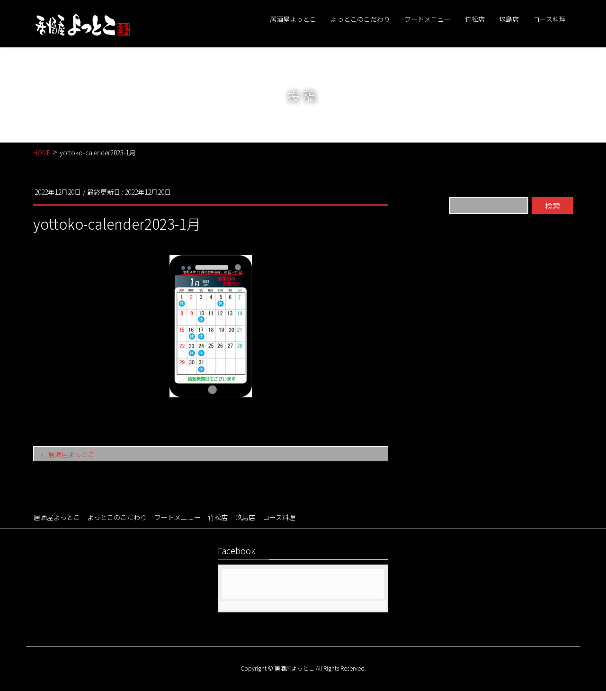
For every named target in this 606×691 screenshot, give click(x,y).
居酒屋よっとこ (71, 454)
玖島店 (244, 517)
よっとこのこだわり (116, 517)
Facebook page (303, 583)
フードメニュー (176, 517)
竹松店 (217, 517)
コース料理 (277, 517)
